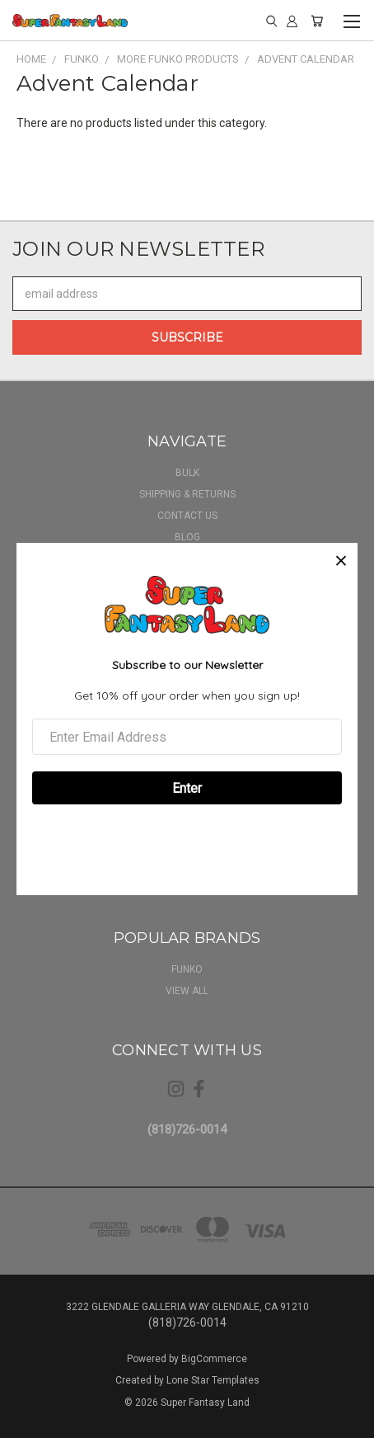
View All (187, 991)
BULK (187, 473)
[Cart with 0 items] (316, 20)
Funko (187, 969)
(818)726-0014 (187, 1129)
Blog (187, 537)
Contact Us (187, 515)
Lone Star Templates (212, 1380)
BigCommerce (214, 1359)
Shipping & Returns (187, 494)
